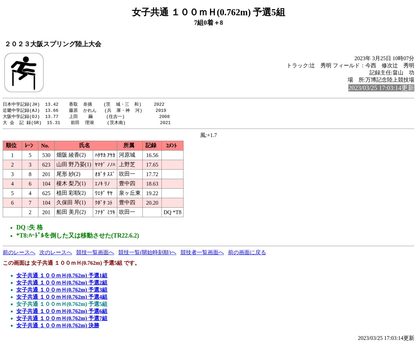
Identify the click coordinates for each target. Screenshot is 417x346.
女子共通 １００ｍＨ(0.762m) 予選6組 (61, 312)
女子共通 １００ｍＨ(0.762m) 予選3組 (61, 291)
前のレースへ (19, 254)
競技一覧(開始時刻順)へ (147, 254)
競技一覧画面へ (95, 254)
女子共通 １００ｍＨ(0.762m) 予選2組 (61, 284)
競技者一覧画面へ (202, 254)
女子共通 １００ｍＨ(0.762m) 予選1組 (61, 277)
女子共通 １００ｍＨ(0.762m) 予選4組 (61, 298)
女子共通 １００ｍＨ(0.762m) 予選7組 (61, 320)
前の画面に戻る (247, 254)
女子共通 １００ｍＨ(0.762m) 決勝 (57, 327)
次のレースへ (55, 254)
